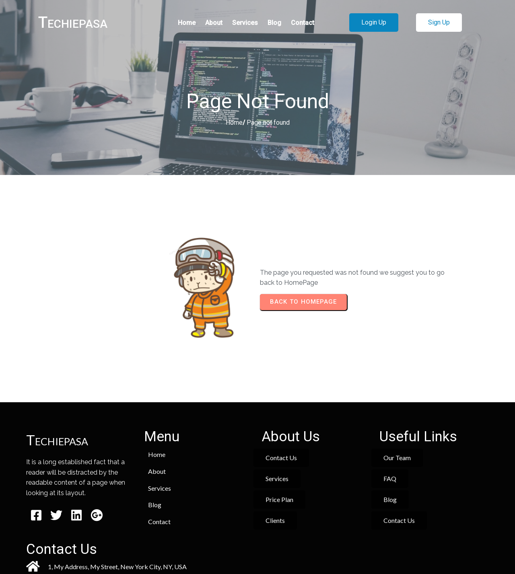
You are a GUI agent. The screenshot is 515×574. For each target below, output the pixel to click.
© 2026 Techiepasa (257, 544)
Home (234, 123)
